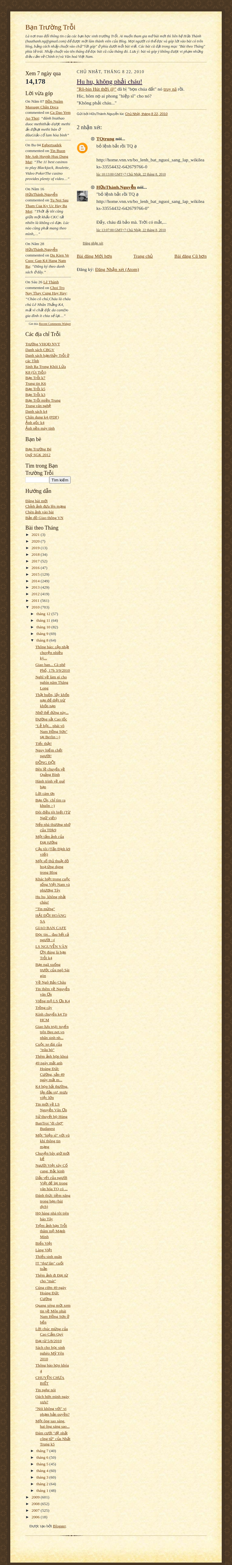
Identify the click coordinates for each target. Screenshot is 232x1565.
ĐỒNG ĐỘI (45, 762)
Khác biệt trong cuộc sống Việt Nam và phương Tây (52, 884)
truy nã (169, 89)
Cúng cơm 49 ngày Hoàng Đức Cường (50, 1293)
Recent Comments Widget (55, 323)
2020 (36, 541)
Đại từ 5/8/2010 (48, 1341)
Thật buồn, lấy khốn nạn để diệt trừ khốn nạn (52, 700)
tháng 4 (43, 1470)
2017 (36, 561)
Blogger (59, 1526)
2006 (36, 1517)
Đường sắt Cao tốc (51, 719)
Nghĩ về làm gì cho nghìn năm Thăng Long (51, 682)
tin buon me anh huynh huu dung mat (46, 156)
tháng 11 (44, 620)
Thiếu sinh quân (48, 1256)
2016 (36, 567)
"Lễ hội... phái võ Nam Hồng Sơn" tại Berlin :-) (51, 731)
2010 (36, 607)
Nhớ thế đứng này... (52, 712)
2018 (36, 554)
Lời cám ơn (44, 793)
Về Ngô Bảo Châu (50, 982)
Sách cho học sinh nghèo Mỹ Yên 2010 (50, 1353)
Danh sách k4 (36, 411)
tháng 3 (43, 1477)
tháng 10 (44, 627)
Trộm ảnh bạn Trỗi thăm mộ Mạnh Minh (51, 1231)
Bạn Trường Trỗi (50, 27)
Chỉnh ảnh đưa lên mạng (45, 506)
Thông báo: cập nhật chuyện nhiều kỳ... (52, 652)
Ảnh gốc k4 (34, 422)
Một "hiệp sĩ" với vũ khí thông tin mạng (52, 1141)
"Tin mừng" (45, 909)
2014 (36, 581)
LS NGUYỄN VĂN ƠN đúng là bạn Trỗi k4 (51, 952)
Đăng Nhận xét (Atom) (117, 269)
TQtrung (105, 138)
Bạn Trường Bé (38, 449)
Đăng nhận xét (93, 243)
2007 (36, 1510)
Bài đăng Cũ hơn (190, 256)
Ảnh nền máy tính (40, 428)
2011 (36, 600)
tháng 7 (43, 1450)
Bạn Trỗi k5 (35, 389)
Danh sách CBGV (39, 349)
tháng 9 (43, 633)
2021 (36, 534)
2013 (36, 587)
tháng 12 (44, 613)
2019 (36, 548)
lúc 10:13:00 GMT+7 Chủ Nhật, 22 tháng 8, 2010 (131, 174)
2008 (36, 1503)
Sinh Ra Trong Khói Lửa (45, 366)
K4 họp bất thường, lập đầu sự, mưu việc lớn (51, 1092)
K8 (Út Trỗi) (35, 372)
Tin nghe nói (45, 1390)
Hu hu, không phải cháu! (109, 81)
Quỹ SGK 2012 (37, 455)
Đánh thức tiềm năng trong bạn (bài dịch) (52, 1201)
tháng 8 (43, 640)
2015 (36, 574)
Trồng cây (43, 1007)
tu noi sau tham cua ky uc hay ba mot (47, 205)
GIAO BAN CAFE (50, 928)
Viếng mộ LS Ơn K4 (52, 1001)
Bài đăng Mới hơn (94, 256)
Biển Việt (43, 1243)
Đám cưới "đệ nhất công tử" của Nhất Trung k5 (52, 1438)
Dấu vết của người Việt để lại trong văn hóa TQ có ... (51, 1183)
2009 (36, 1497)
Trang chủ (143, 256)
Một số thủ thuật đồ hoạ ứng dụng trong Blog (52, 866)
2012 (36, 594)
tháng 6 (43, 1457)
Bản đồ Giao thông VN (44, 517)
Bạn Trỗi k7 (35, 377)
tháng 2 (43, 1484)
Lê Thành (51, 282)
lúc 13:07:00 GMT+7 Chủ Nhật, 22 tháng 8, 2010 (131, 230)
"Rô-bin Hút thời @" (96, 89)
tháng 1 (43, 1490)
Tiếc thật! (43, 743)
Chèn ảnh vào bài (39, 512)
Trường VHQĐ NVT (42, 344)
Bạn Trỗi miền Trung (43, 400)
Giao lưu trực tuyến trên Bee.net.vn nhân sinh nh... (52, 1032)
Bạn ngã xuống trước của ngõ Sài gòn (52, 970)
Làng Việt (43, 1250)
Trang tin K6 (35, 383)
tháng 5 (43, 1464)
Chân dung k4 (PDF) (42, 417)
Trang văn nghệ (38, 405)
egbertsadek (52, 145)
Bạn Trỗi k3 (35, 394)
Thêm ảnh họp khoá (51, 1056)
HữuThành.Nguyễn (41, 194)
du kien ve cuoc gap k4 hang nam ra (47, 261)
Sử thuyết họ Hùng (51, 1116)
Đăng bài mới (36, 501)
